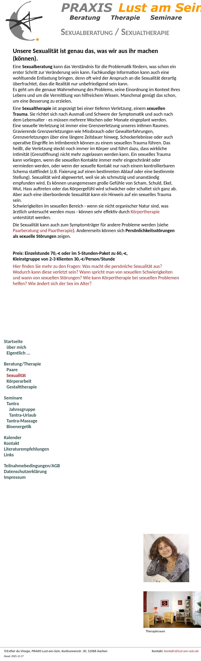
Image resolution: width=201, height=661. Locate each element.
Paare (12, 370)
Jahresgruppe (22, 409)
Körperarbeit (19, 381)
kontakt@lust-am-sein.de (181, 651)
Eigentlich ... (18, 353)
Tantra (13, 403)
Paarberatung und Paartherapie (43, 230)
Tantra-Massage (22, 421)
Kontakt (11, 443)
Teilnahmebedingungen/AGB (32, 466)
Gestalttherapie (22, 387)
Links (9, 455)
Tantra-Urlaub (22, 415)
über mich (16, 347)
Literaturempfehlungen (26, 449)
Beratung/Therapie (22, 364)
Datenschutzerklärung (25, 471)
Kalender (12, 437)
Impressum (15, 477)
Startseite (13, 341)
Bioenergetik (19, 426)
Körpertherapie (145, 212)
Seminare (13, 398)
